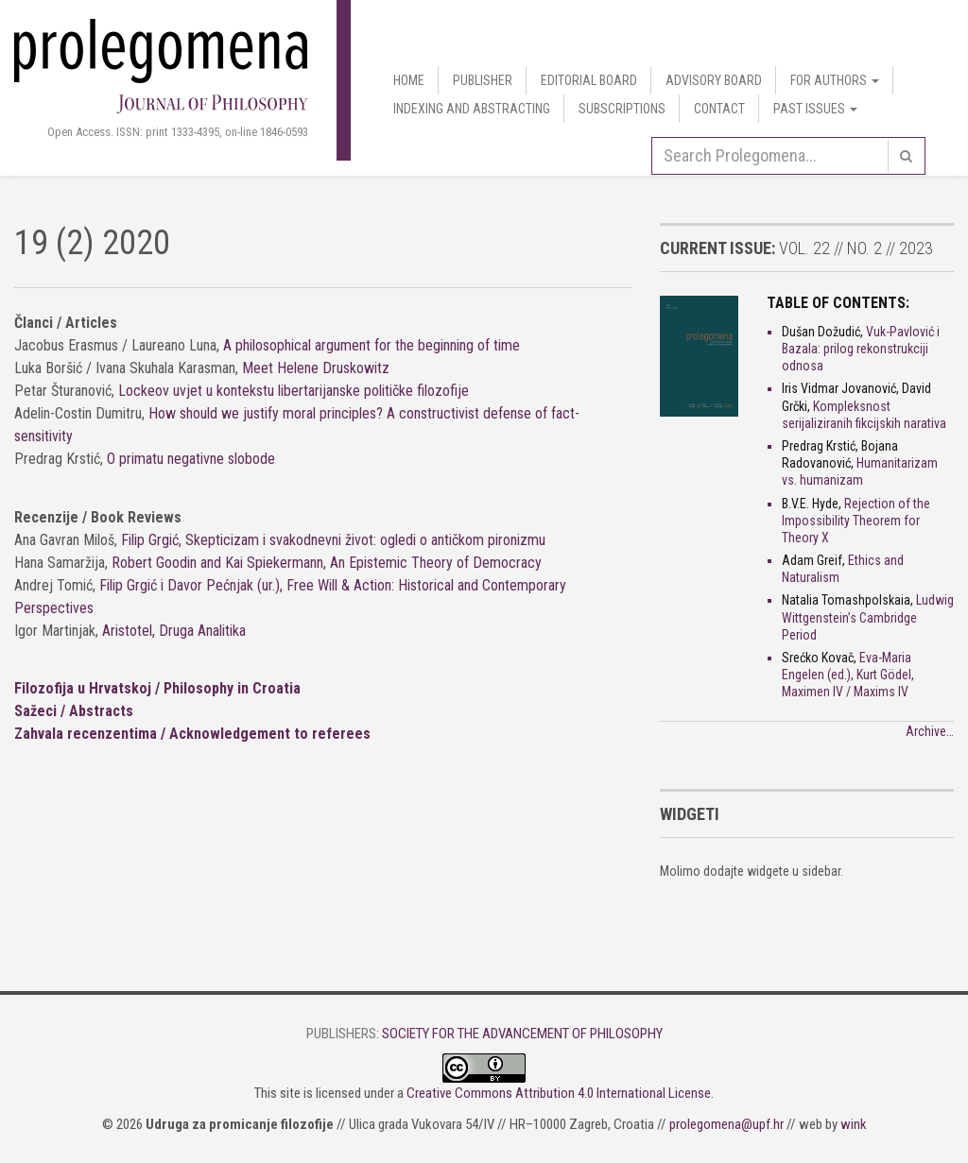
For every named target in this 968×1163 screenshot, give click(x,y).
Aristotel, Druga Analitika (174, 631)
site (290, 1093)
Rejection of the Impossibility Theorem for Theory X (856, 520)
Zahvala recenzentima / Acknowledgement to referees (192, 734)
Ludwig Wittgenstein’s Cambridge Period (868, 616)
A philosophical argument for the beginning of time (371, 345)
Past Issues (815, 108)
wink (853, 1124)
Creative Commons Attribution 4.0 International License (558, 1093)
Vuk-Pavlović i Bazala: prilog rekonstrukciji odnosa (861, 348)
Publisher (482, 80)
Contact (719, 108)
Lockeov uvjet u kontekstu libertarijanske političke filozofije (293, 391)
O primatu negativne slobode (191, 459)
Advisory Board (714, 80)
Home (408, 80)
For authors (834, 80)
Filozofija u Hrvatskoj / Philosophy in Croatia (157, 688)
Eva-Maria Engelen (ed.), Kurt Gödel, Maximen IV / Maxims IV (848, 674)
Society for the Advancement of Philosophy (522, 1033)
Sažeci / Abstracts (73, 711)
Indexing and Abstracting (471, 108)
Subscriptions (622, 108)
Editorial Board (589, 80)
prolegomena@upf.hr (726, 1124)
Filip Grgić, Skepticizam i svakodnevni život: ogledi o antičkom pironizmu (333, 540)
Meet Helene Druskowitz (315, 368)
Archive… (930, 731)
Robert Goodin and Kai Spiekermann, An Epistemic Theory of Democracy (327, 563)
